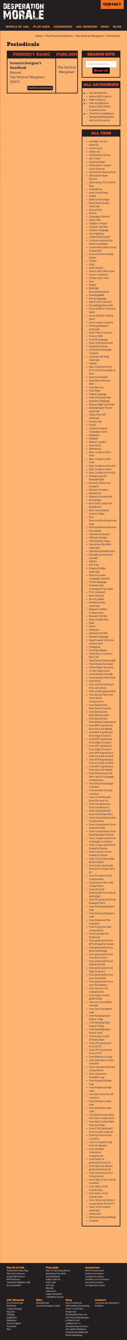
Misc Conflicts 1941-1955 (102, 466)
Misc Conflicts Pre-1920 (102, 472)
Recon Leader (96, 599)
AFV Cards (94, 158)
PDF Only (94, 565)
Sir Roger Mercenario (95, 1285)
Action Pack (95, 148)
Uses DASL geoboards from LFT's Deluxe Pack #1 (102, 869)
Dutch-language (97, 298)
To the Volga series (99, 671)
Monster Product (98, 489)
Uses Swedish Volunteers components (96, 1152)
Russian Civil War (98, 616)
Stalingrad (94, 647)
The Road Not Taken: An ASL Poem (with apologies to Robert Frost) (77, 1317)
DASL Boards (96, 268)
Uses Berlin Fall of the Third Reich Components (101, 698)
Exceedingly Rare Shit (101, 305)
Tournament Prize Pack (102, 677)
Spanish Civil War (98, 633)
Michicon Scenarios (94, 1273)
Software (94, 630)
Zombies (94, 1220)
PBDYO (93, 561)
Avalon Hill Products (100, 96)
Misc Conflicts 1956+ (100, 469)
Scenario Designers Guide (48, 1306)
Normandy (95, 530)
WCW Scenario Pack (94, 1270)
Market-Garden (97, 442)
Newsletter (95, 493)
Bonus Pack (95, 209)
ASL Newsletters (98, 93)
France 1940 (96, 336)
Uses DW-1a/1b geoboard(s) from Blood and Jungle (102, 893)
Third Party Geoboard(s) (102, 660)
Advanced (94, 151)
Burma (92, 213)
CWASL (93, 261)
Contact (112, 4)
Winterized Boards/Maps (102, 1217)
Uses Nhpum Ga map (100, 1056)
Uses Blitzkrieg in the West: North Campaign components (101, 777)
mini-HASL (95, 445)
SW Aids (49, 1288)
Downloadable (97, 295)
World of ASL (17, 27)
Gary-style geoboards (101, 343)
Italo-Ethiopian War (100, 397)
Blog (117, 27)
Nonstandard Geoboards (102, 527)
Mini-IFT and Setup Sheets (58, 1270)
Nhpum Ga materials (100, 496)
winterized (95, 1214)
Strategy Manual (98, 650)
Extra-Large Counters (101, 322)
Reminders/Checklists (56, 1273)
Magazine (94, 435)
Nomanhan (95, 500)
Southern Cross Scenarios (97, 1279)
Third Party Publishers (101, 113)
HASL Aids (51, 1282)
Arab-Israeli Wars (98, 192)
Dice (91, 281)
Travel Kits (11, 1326)
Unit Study (95, 681)
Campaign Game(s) (99, 216)
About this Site (42, 1303)
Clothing (10, 1314)
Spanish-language (98, 636)
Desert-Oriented (98, 274)
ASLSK (92, 196)
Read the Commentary (40, 88)
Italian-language (98, 394)
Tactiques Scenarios (94, 1276)
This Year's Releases (16, 1273)
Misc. (9, 1329)
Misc (105, 27)
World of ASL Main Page (17, 1270)
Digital (92, 284)
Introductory (96, 387)
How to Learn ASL (73, 1303)
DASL (92, 264)
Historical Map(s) (98, 377)
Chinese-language (99, 230)
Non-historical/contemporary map (103, 520)
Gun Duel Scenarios (94, 1282)
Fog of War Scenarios (100, 332)
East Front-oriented (100, 302)
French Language (98, 339)
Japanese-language (99, 401)
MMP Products (97, 99)
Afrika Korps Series (99, 155)
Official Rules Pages (99, 541)
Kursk (92, 425)
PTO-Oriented (97, 592)
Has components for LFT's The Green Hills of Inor (102, 370)
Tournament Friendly (101, 674)
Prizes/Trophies (14, 1323)
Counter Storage (14, 1309)
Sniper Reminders (54, 1294)
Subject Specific (53, 1279)
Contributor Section (55, 1297)
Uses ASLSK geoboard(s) (102, 691)
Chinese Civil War (98, 227)
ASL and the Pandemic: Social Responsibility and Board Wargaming (76, 1332)
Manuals (93, 438)
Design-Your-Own (99, 278)
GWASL (93, 363)
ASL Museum (86, 27)
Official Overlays (98, 537)
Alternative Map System (102, 172)
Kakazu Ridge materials (101, 404)
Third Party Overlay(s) (101, 664)
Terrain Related (53, 1276)
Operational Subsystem (102, 551)
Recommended (14, 1285)
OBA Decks (51, 1291)
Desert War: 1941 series (102, 271)
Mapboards (12, 1317)
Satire (92, 626)
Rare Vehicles (96, 595)
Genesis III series (98, 346)
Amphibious (96, 189)
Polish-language (98, 582)
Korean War (95, 421)
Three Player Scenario (101, 667)
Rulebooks (11, 1306)
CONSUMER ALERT (99, 237)
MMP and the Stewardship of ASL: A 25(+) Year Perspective (77, 1309)
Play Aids (41, 27)
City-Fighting (96, 233)
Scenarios (63, 27)
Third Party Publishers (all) (18, 1282)
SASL (91, 623)
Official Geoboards (99, 534)
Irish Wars (94, 390)
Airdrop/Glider (97, 162)
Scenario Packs (97, 110)
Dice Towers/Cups (15, 1303)
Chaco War (95, 220)
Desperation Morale (23, 11)
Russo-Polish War (98, 619)
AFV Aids (50, 1285)
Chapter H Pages (98, 223)
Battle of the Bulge (99, 199)
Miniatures (95, 448)
